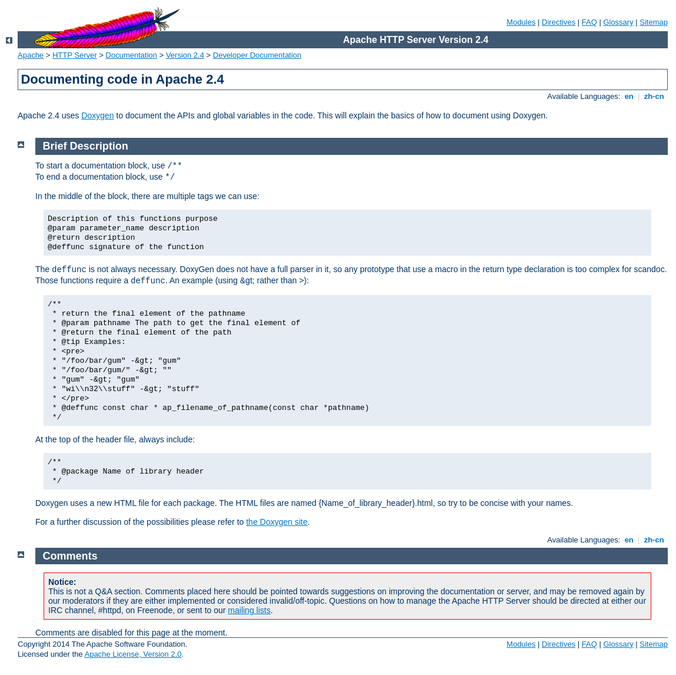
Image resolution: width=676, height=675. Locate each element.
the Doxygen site (276, 522)
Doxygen (97, 115)
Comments (70, 556)
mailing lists (249, 610)
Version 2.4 (185, 55)
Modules (520, 22)
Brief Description (85, 146)
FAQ (589, 22)
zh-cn (654, 96)
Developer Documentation (257, 55)
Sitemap (653, 22)
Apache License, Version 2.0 (132, 654)
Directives (558, 22)
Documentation (131, 55)
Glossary (618, 22)
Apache (31, 55)
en (628, 96)
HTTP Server (74, 55)
